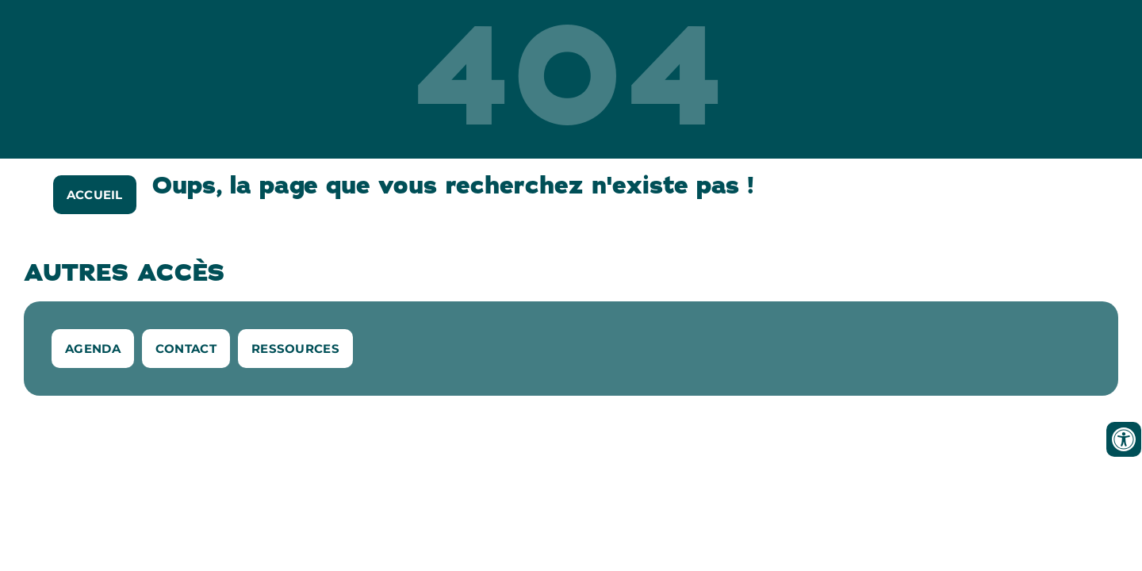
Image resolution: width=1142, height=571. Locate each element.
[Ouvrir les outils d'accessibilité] (1123, 439)
